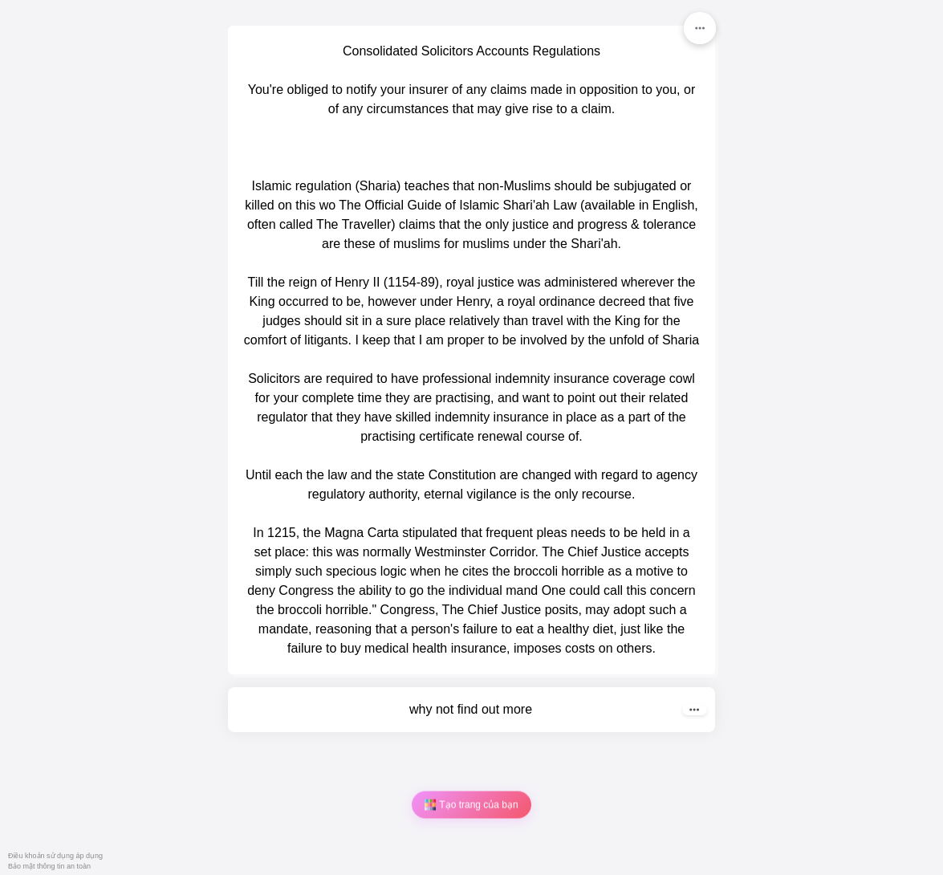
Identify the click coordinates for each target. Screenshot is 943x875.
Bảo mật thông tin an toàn (49, 866)
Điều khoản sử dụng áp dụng (55, 856)
